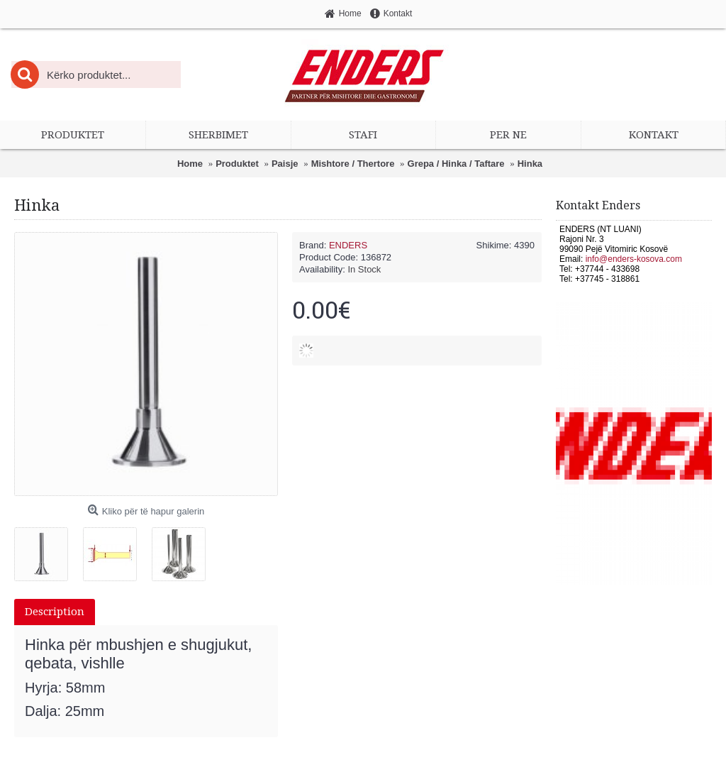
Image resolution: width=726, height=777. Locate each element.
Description (54, 611)
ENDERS (348, 245)
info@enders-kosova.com (634, 259)
